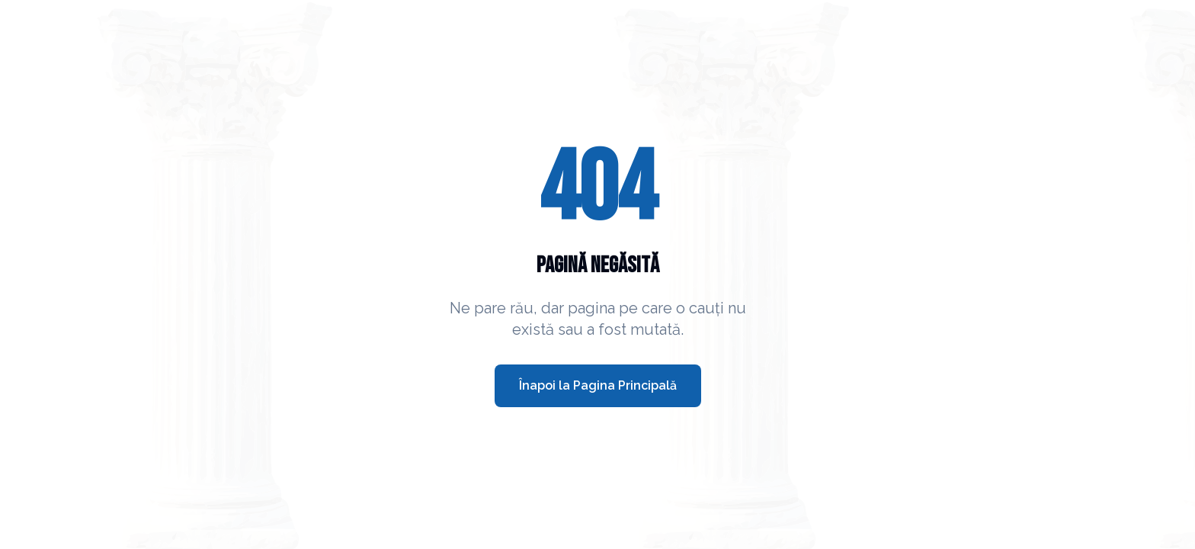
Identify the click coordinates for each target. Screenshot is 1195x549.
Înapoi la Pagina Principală (598, 385)
